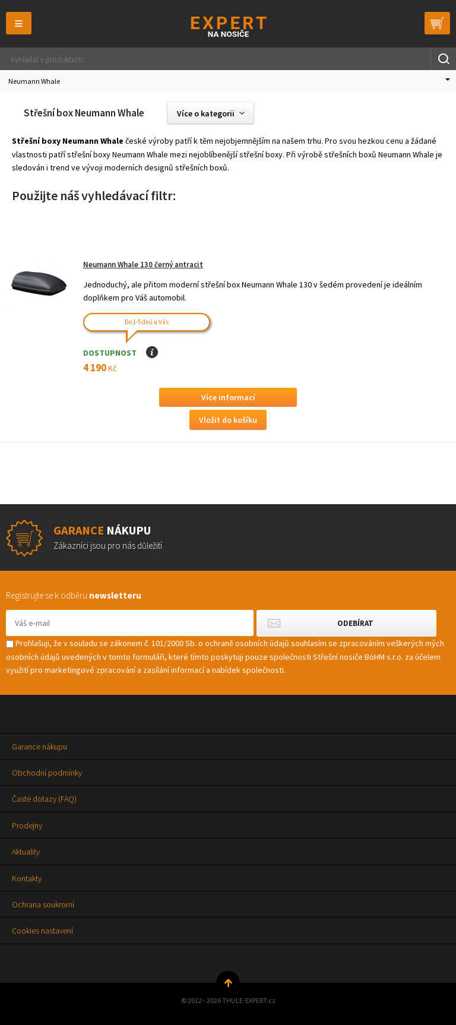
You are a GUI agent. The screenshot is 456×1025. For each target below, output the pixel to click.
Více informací (228, 397)
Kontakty (27, 878)
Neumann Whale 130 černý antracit (143, 265)
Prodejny (27, 825)
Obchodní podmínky (47, 772)
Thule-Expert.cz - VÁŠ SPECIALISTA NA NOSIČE (228, 26)
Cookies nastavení (42, 930)
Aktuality (26, 851)
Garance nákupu (39, 746)
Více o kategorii (206, 113)
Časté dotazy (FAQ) (44, 798)
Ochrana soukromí (43, 904)
